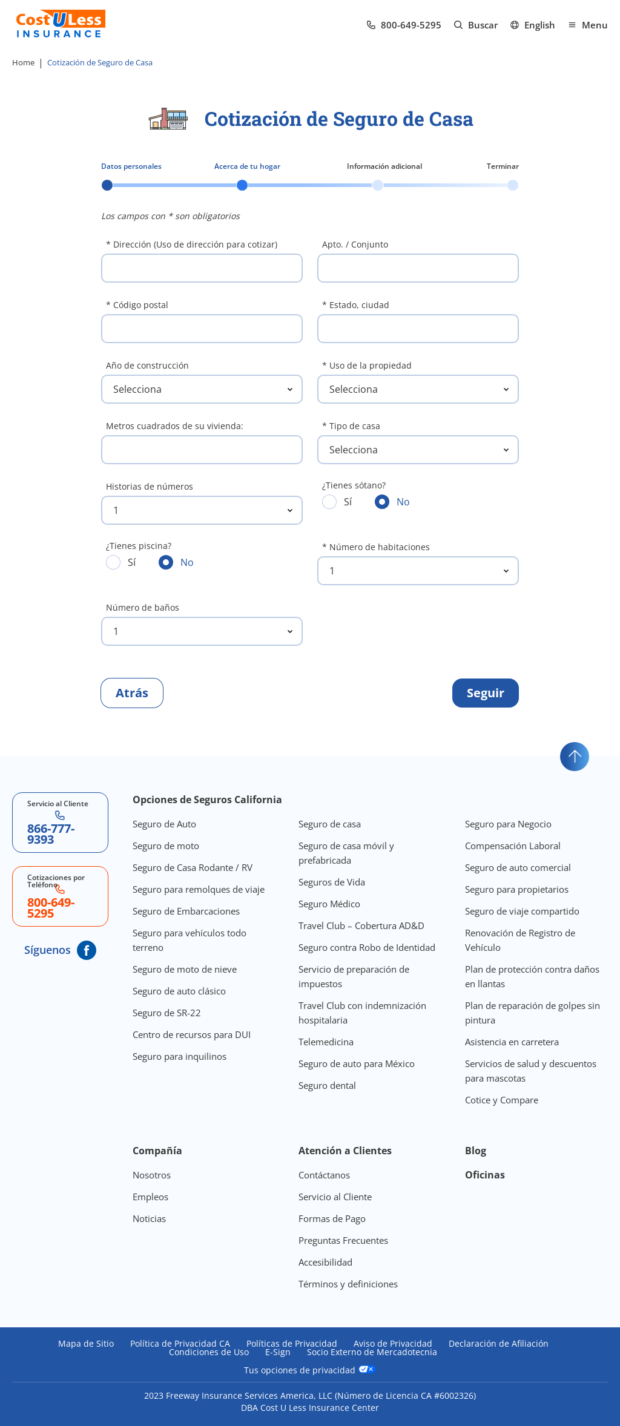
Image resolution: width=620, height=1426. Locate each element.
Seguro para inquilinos (179, 1056)
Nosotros (152, 1175)
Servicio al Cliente (335, 1197)
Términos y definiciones (348, 1284)
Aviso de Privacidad (393, 1343)
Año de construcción (147, 365)
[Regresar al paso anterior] (132, 693)
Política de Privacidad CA (180, 1343)
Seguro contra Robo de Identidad (366, 947)
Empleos (150, 1197)
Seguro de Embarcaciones (186, 911)
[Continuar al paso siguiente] (485, 693)
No (392, 501)
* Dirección (191, 244)
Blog (475, 1150)
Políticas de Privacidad (291, 1343)
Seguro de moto (166, 846)
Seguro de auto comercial (518, 867)
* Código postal (137, 304)
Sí (337, 501)
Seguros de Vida (331, 882)
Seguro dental (327, 1085)
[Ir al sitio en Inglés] (532, 25)
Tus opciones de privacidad (310, 1370)
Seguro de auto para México (356, 1063)
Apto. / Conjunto (355, 244)
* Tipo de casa (351, 426)
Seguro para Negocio (508, 824)
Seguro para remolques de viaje (199, 889)
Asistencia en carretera (512, 1042)
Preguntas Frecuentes (343, 1240)
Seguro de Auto (164, 824)
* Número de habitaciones (376, 547)
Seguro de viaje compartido (522, 911)
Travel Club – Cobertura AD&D (361, 925)
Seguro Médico (329, 904)
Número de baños (142, 607)
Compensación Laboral (513, 846)
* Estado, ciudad (355, 304)
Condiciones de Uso (209, 1352)
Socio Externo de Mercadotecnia (372, 1352)
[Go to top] (574, 756)
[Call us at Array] (403, 25)
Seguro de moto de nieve (185, 969)
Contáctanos (324, 1175)
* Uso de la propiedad (367, 365)
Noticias (149, 1218)
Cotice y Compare (501, 1100)
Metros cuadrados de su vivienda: (174, 426)
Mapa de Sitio (86, 1343)
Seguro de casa (329, 824)
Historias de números (149, 486)
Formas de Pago (332, 1218)
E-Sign (278, 1352)
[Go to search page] (475, 25)
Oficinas (485, 1174)
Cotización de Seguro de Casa (100, 62)
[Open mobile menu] (587, 25)
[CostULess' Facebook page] (86, 950)
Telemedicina (326, 1042)
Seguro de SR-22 (167, 1013)
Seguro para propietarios (517, 889)
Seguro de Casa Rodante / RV (192, 867)
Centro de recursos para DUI (192, 1034)
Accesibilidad (325, 1262)
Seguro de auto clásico (179, 991)
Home (23, 62)
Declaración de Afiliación (499, 1343)
